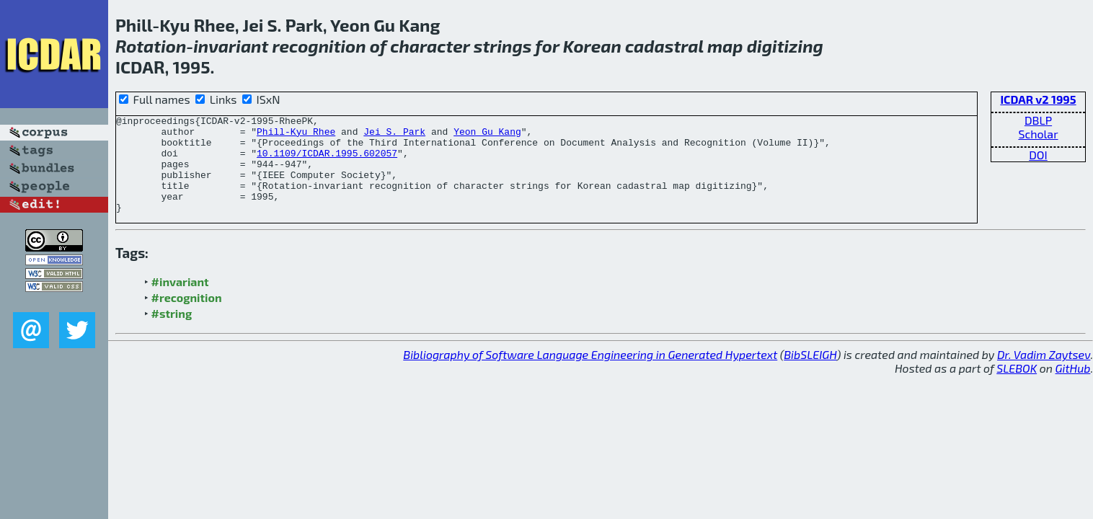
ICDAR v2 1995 (1038, 99)
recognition (319, 45)
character (429, 45)
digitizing (785, 45)
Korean (592, 45)
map (725, 45)
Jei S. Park (394, 135)
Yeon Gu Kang (487, 135)
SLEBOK (1016, 387)
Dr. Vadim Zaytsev (1043, 374)
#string (172, 333)
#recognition (186, 317)
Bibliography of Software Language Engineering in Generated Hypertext (590, 374)
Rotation (150, 45)
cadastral (664, 45)
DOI (1038, 154)
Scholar (1038, 134)
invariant (230, 45)
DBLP (1038, 120)
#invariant (180, 301)
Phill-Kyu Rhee (296, 135)
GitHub (1073, 387)
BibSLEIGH (810, 374)
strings (503, 45)
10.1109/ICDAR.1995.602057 (327, 161)
